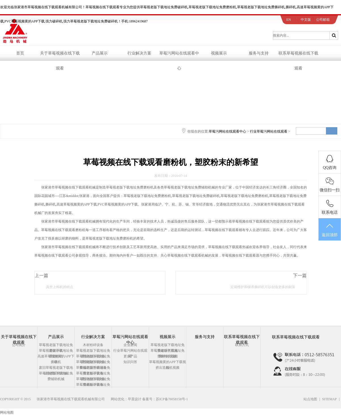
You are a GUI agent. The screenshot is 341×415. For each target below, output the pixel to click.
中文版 (306, 20)
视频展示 (219, 53)
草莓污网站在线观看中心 (179, 56)
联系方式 (242, 345)
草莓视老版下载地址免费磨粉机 (130, 187)
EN (288, 20)
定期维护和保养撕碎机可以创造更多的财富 (263, 287)
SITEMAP (329, 399)
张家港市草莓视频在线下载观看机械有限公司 (71, 399)
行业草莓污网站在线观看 (268, 131)
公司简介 (19, 345)
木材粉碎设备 (93, 345)
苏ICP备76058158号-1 (172, 399)
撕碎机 (56, 362)
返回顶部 (330, 229)
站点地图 (310, 399)
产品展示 (100, 53)
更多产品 (130, 356)
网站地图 (7, 412)
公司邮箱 (323, 20)
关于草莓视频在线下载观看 (60, 56)
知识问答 (130, 362)
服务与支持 (259, 53)
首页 (20, 53)
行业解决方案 (139, 53)
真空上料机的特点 (59, 287)
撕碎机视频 (167, 356)
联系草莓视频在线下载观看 (298, 56)
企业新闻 (130, 345)
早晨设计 (134, 399)
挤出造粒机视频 (167, 368)
